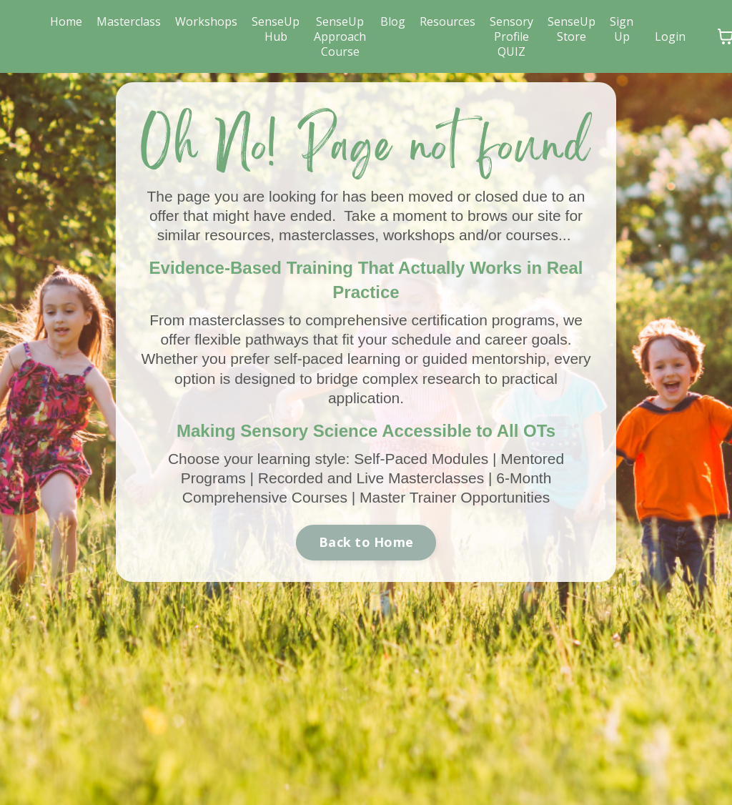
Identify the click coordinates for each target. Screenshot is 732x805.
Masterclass (129, 21)
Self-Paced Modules (421, 458)
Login (670, 36)
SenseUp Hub (276, 29)
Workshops (206, 21)
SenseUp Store (571, 29)
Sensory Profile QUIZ (511, 36)
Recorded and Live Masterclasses (371, 478)
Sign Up (621, 29)
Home (66, 21)
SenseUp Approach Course (340, 36)
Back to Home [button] (366, 541)
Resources (447, 21)
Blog (392, 21)
